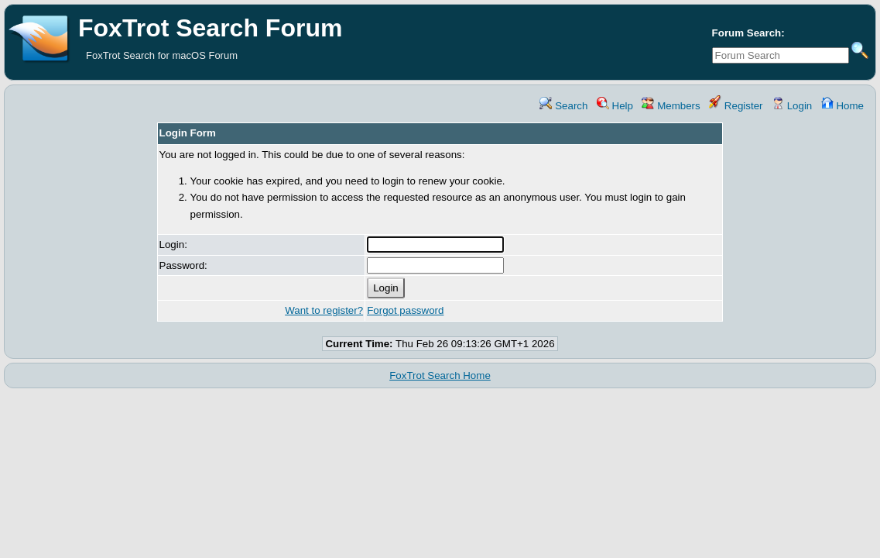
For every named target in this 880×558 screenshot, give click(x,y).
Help (615, 106)
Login (792, 106)
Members (671, 106)
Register (735, 106)
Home (842, 106)
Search (563, 106)
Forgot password (405, 310)
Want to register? (324, 310)
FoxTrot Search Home (440, 375)
